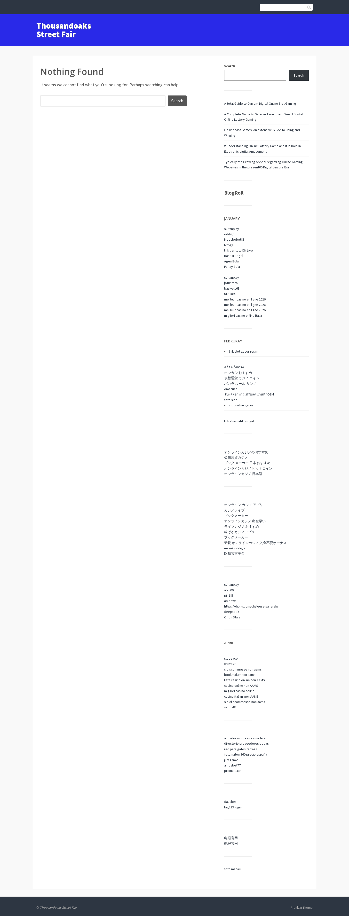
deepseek (231, 611)
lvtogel (229, 245)
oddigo (229, 234)
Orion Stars (232, 617)
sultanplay (231, 229)
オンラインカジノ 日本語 (243, 474)
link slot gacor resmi (243, 351)
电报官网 (231, 838)
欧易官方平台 (234, 553)
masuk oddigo (234, 548)
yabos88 (230, 707)
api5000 (229, 590)
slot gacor (231, 658)
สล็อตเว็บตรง (234, 367)
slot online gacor (241, 405)
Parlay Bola (232, 266)
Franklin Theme (302, 907)
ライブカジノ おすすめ (241, 526)
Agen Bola (231, 261)
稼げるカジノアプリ (239, 532)
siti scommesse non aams (243, 669)
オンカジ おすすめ (238, 373)
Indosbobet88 (234, 239)
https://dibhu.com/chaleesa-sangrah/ (251, 606)
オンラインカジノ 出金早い (245, 521)
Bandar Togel (233, 255)
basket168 (231, 288)
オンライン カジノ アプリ (243, 505)
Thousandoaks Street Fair (63, 30)
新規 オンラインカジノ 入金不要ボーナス (255, 543)
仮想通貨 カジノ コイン (242, 378)
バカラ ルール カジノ (240, 383)
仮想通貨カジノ (236, 457)
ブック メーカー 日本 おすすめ (247, 463)
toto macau (232, 869)
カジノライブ (234, 510)
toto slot (230, 400)
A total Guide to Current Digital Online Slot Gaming (260, 103)
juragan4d (231, 760)
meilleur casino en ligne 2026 (245, 299)
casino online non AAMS (241, 685)
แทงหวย (230, 664)
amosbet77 (232, 765)
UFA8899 (230, 294)
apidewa (230, 601)
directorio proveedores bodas (246, 743)
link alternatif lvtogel (239, 421)
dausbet (230, 801)
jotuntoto (231, 283)
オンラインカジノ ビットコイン (248, 468)
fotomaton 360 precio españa (245, 754)
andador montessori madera (245, 738)
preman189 (232, 770)
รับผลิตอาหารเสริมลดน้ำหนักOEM (249, 394)
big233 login (233, 807)
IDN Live (247, 250)
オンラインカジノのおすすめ (246, 452)
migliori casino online (239, 691)
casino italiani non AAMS (241, 696)
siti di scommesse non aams (244, 702)
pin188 (229, 595)
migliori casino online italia (243, 315)
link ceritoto (233, 250)
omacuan (230, 389)
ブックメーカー (236, 515)
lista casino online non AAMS (244, 680)
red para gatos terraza (240, 749)
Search (229, 66)
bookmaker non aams (239, 674)
